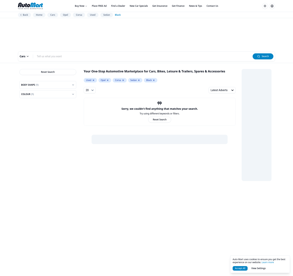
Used (92, 14)
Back (23, 14)
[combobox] (143, 56)
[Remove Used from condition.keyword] (93, 80)
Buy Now (81, 5)
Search (263, 56)
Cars (52, 14)
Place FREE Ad (99, 5)
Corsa (79, 14)
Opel (65, 14)
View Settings (258, 268)
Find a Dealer (118, 5)
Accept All (240, 268)
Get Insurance (159, 5)
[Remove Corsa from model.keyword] (123, 80)
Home (39, 14)
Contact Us (212, 5)
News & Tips (195, 5)
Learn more (268, 262)
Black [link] (118, 14)
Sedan (106, 14)
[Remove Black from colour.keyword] (153, 80)
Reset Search (48, 72)
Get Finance (178, 5)
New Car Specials (139, 5)
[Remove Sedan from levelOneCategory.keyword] (139, 80)
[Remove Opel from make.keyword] (107, 80)
